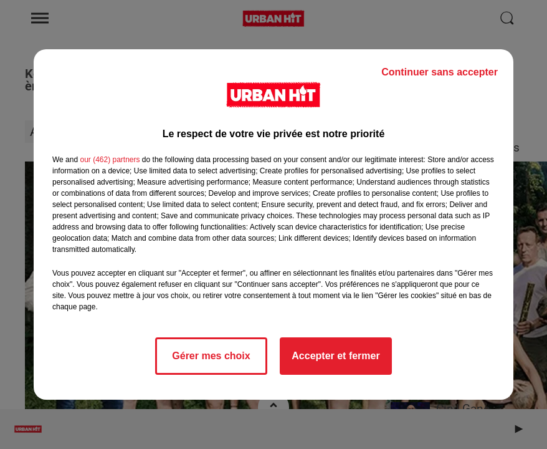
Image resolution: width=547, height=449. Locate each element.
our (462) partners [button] (110, 159)
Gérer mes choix (211, 355)
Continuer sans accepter (439, 72)
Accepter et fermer (335, 355)
